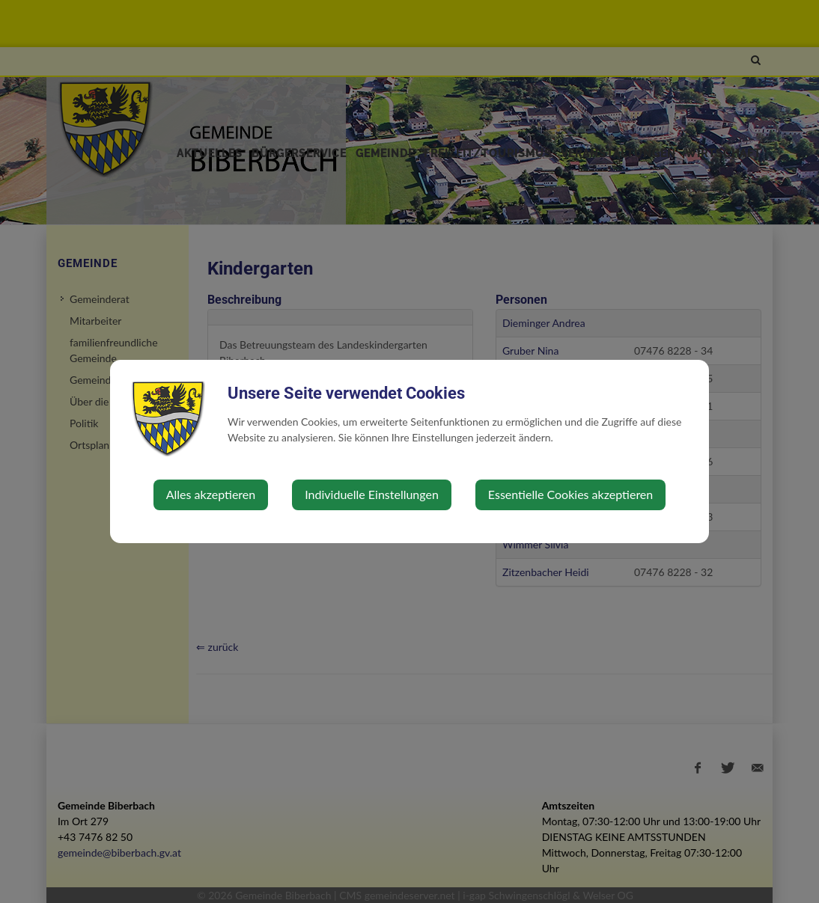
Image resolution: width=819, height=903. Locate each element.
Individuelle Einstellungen (372, 494)
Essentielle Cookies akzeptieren (570, 494)
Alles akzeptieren (210, 494)
